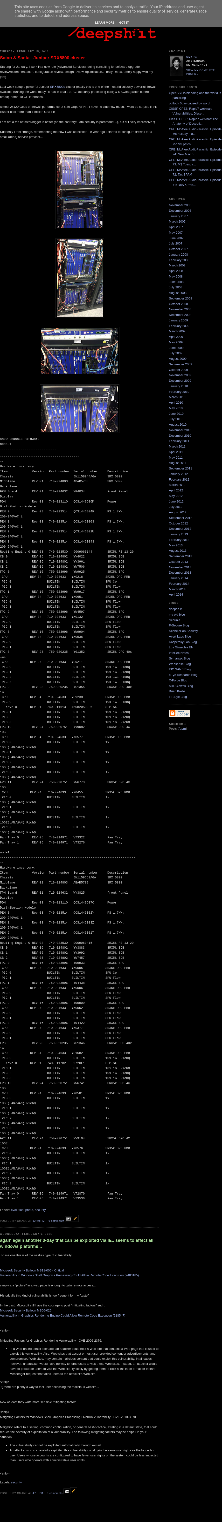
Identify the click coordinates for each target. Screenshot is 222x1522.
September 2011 (180, 468)
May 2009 (176, 342)
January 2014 (178, 578)
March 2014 (177, 589)
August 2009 (178, 358)
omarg (191, 57)
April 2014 (176, 594)
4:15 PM (38, 1493)
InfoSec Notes (179, 653)
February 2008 (179, 260)
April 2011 (176, 452)
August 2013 (178, 550)
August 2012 (178, 512)
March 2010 (177, 397)
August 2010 (178, 424)
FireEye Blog (178, 697)
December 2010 (180, 435)
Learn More (104, 22)
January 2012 (178, 474)
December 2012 (180, 528)
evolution (17, 1210)
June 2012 (176, 501)
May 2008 (176, 276)
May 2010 (176, 408)
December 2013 (180, 572)
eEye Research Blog (183, 675)
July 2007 (175, 243)
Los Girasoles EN (181, 647)
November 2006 (180, 205)
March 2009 (177, 331)
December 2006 (180, 210)
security (40, 1210)
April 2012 (176, 490)
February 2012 (179, 479)
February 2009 (179, 326)
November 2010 (180, 430)
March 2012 (177, 485)
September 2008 (180, 298)
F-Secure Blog (179, 625)
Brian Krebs (177, 691)
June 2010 (176, 413)
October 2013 (178, 562)
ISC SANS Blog (180, 669)
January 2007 (178, 216)
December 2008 (180, 315)
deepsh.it (175, 609)
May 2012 (176, 496)
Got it (124, 22)
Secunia (174, 620)
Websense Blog (180, 664)
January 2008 (178, 254)
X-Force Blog (178, 680)
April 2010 (176, 402)
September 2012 (180, 518)
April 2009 (176, 337)
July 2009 (175, 353)
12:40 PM (39, 1221)
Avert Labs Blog (180, 636)
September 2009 (180, 364)
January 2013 (178, 534)
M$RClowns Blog (181, 686)
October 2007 (178, 249)
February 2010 (179, 392)
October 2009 (178, 370)
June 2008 (176, 282)
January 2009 (178, 320)
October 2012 (178, 523)
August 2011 (178, 463)
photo (29, 1210)
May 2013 (176, 545)
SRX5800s (57, 86)
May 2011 (176, 457)
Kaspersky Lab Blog (183, 642)
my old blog (177, 614)
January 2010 (178, 386)
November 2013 (180, 567)
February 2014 (179, 583)
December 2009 (180, 380)
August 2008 (178, 293)
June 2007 (176, 238)
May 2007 (176, 232)
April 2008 (176, 271)
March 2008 (177, 265)
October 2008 (178, 304)
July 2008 (175, 287)
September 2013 (180, 556)
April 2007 (176, 227)
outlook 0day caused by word (189, 103)
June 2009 (176, 348)
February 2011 (179, 441)
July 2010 (175, 419)
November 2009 (180, 375)
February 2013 (179, 540)
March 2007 (177, 221)
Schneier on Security (183, 631)
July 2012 (175, 507)
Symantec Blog (179, 658)
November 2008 (180, 309)
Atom (182, 728)
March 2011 (177, 446)
